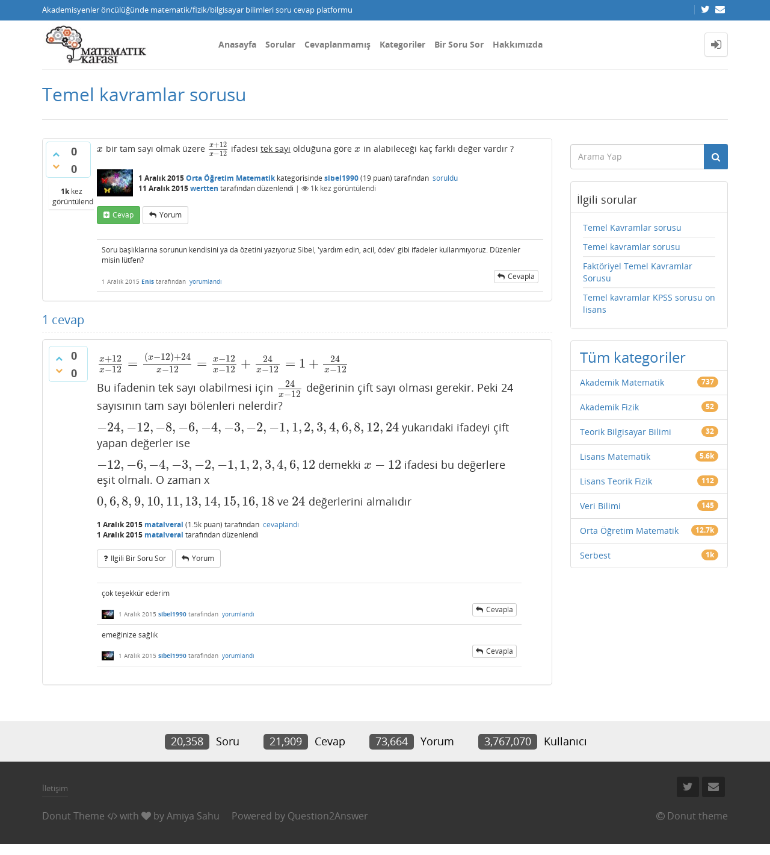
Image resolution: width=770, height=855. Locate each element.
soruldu (445, 178)
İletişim (55, 788)
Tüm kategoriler (633, 357)
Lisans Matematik (615, 456)
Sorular (280, 44)
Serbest (595, 555)
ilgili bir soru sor (138, 558)
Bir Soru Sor (459, 44)
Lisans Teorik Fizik (616, 481)
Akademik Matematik (622, 382)
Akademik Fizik (609, 407)
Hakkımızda (518, 44)
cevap (123, 215)
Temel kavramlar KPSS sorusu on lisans (649, 303)
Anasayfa (237, 44)
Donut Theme (73, 815)
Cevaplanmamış (337, 44)
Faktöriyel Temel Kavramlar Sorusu (637, 272)
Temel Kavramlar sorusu (632, 227)
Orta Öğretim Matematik (230, 178)
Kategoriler (402, 44)
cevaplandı (281, 524)
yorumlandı (205, 281)
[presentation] (100, 148)
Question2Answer (328, 815)
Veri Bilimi (600, 506)
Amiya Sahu (193, 815)
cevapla (521, 276)
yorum (170, 215)
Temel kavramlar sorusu (631, 246)
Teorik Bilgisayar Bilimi (625, 431)
